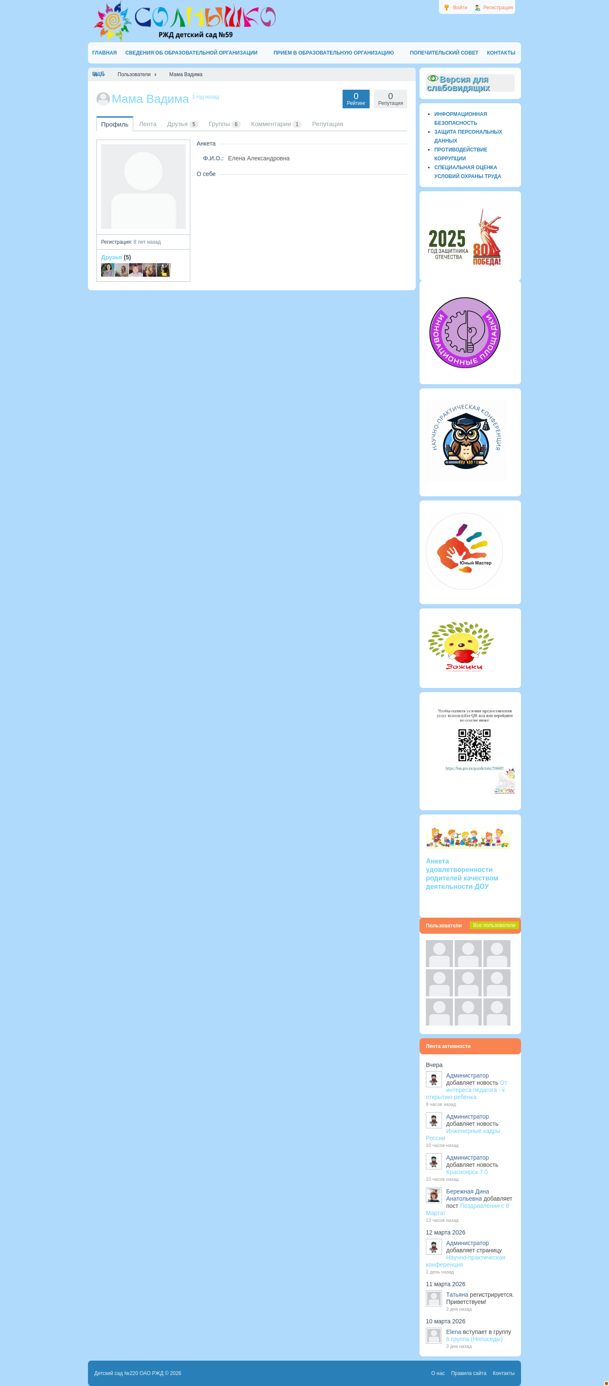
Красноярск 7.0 (467, 1172)
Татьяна (457, 1294)
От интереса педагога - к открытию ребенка (466, 1089)
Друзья (111, 257)
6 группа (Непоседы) (474, 1339)
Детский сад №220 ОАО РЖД (129, 1373)
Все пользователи (494, 925)
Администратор (467, 1075)
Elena (453, 1331)
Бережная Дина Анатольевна (467, 1195)
